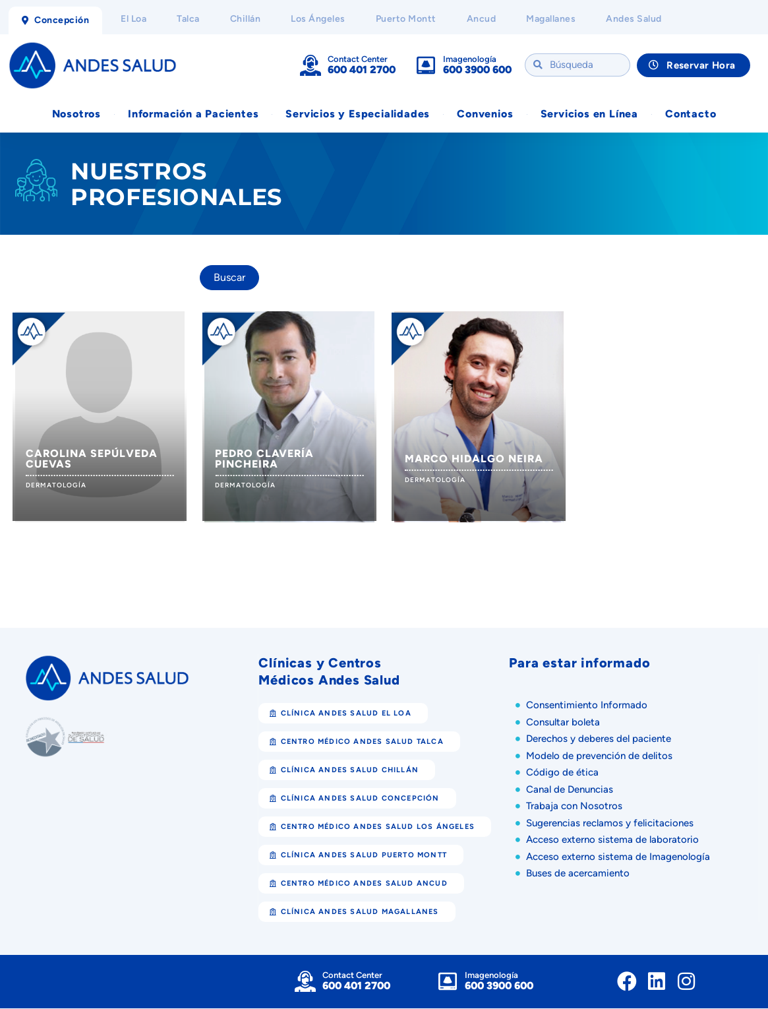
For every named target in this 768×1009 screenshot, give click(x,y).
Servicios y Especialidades (357, 114)
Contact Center (358, 59)
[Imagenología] (425, 65)
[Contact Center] (310, 65)
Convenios (485, 114)
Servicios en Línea (589, 114)
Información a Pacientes (193, 114)
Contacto (690, 114)
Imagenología (469, 59)
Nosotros (76, 114)
